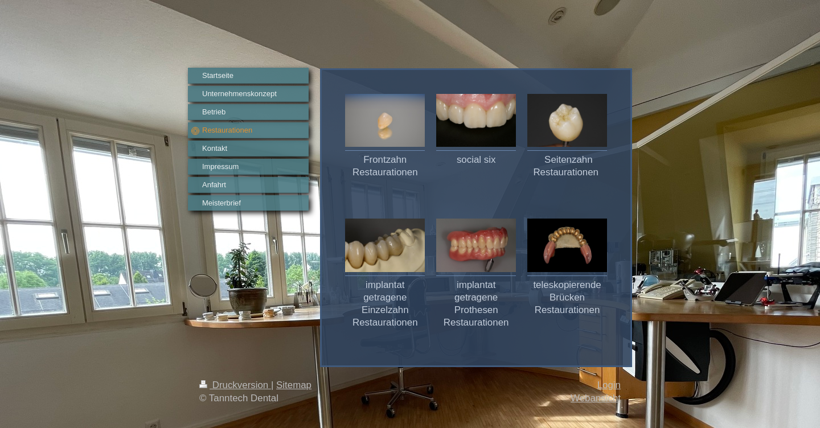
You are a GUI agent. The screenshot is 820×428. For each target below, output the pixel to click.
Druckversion (235, 385)
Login (609, 385)
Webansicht (596, 398)
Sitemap (293, 385)
